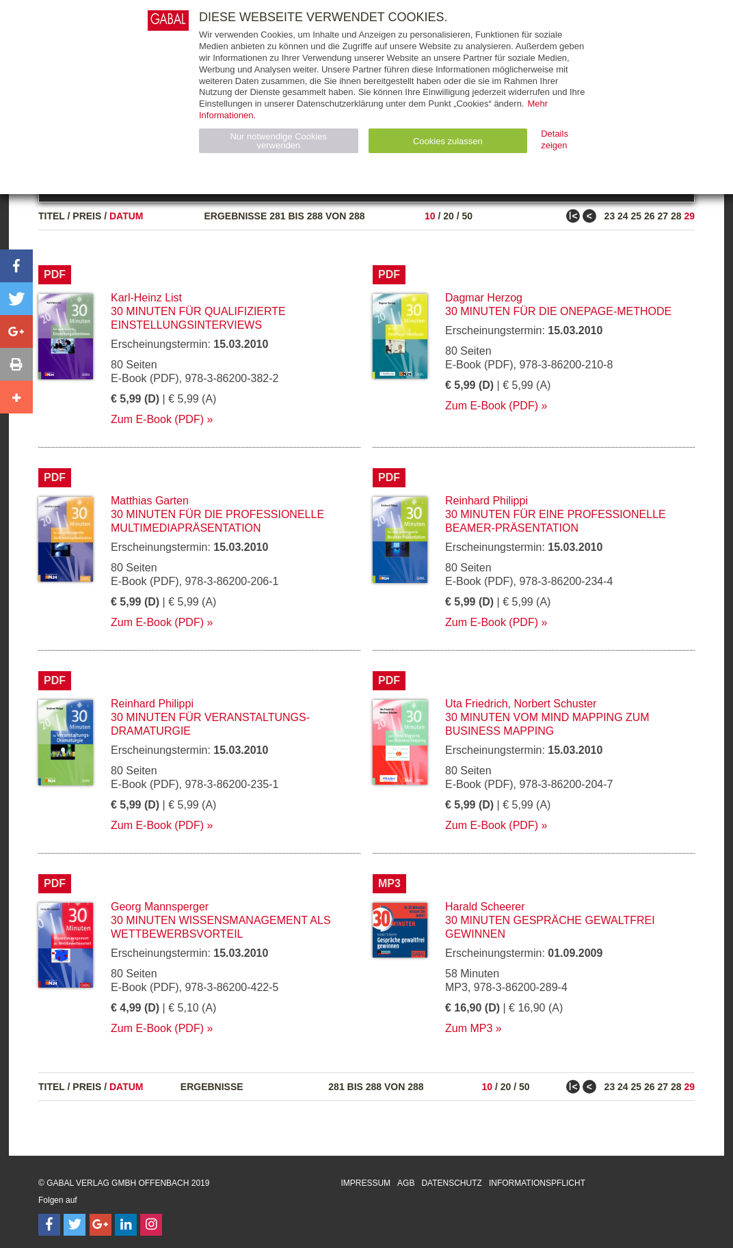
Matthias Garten (150, 500)
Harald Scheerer (485, 906)
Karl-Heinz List (146, 297)
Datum (126, 216)
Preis (86, 216)
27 (662, 216)
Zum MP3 (468, 1028)
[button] (16, 265)
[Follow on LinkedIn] (126, 1225)
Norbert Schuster (555, 703)
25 (636, 216)
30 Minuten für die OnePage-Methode (558, 311)
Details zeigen (554, 139)
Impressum (365, 1183)
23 (609, 216)
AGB (405, 1183)
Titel (51, 216)
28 (676, 216)
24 (622, 216)
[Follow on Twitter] (74, 1225)
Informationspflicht (537, 1183)
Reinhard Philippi (486, 500)
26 (649, 216)
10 (430, 216)
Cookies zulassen (448, 141)
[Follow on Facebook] (49, 1225)
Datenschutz (451, 1183)
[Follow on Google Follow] (100, 1225)
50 (467, 216)
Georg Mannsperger (160, 906)
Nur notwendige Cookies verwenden (278, 140)
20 (448, 216)
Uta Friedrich (476, 703)
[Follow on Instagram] (151, 1225)
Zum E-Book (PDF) (157, 419)
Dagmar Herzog (483, 297)
